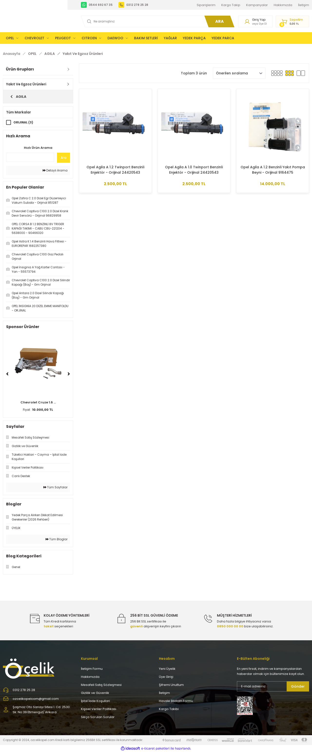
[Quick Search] (30, 157)
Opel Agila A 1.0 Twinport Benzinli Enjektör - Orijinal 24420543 (194, 170)
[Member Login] (255, 21)
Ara (63, 157)
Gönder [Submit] (298, 686)
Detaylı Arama (55, 170)
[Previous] (7, 373)
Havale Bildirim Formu (176, 701)
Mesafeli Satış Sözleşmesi (101, 684)
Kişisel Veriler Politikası (98, 709)
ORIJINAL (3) (23, 122)
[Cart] (292, 21)
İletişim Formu (92, 668)
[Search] (156, 21)
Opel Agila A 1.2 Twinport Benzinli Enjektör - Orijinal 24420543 (115, 170)
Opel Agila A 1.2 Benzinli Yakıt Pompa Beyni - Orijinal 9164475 (273, 170)
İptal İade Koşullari (95, 701)
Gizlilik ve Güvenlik (95, 693)
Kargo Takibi (169, 709)
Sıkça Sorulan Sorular (98, 717)
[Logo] (29, 668)
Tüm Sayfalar (55, 487)
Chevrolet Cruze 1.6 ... (38, 402)
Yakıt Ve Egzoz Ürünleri (83, 53)
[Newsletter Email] (273, 686)
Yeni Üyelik (167, 668)
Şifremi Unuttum (171, 684)
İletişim (164, 693)
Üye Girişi (166, 676)
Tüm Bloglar (57, 539)
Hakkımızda (90, 676)
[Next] (69, 373)
